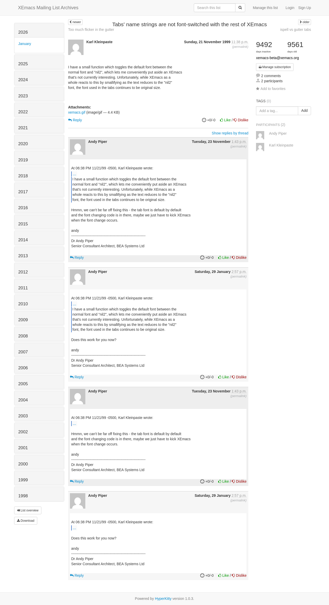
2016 (23, 207)
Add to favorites (270, 89)
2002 (23, 431)
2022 (23, 111)
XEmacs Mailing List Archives (48, 7)
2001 (23, 447)
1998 (23, 495)
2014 (23, 239)
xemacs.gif (76, 112)
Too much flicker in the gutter (91, 29)
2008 (23, 336)
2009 (23, 319)
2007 (23, 352)
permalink (240, 47)
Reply (75, 120)
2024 (23, 79)
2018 (23, 175)
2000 (23, 464)
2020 (23, 143)
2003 (23, 416)
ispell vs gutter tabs (295, 29)
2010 (23, 303)
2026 (23, 32)
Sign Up (304, 8)
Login (290, 8)
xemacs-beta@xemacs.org (277, 58)
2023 (23, 96)
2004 (23, 400)
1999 (23, 480)
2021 (23, 127)
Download (25, 520)
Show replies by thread (230, 133)
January (24, 44)
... (74, 173)
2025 (23, 63)
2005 (23, 383)
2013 (23, 255)
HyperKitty (163, 599)
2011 (23, 288)
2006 (23, 367)
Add (304, 110)
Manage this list (265, 8)
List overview (28, 510)
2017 (23, 191)
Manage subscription (275, 67)
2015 (23, 224)
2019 (23, 160)
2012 (23, 272)
